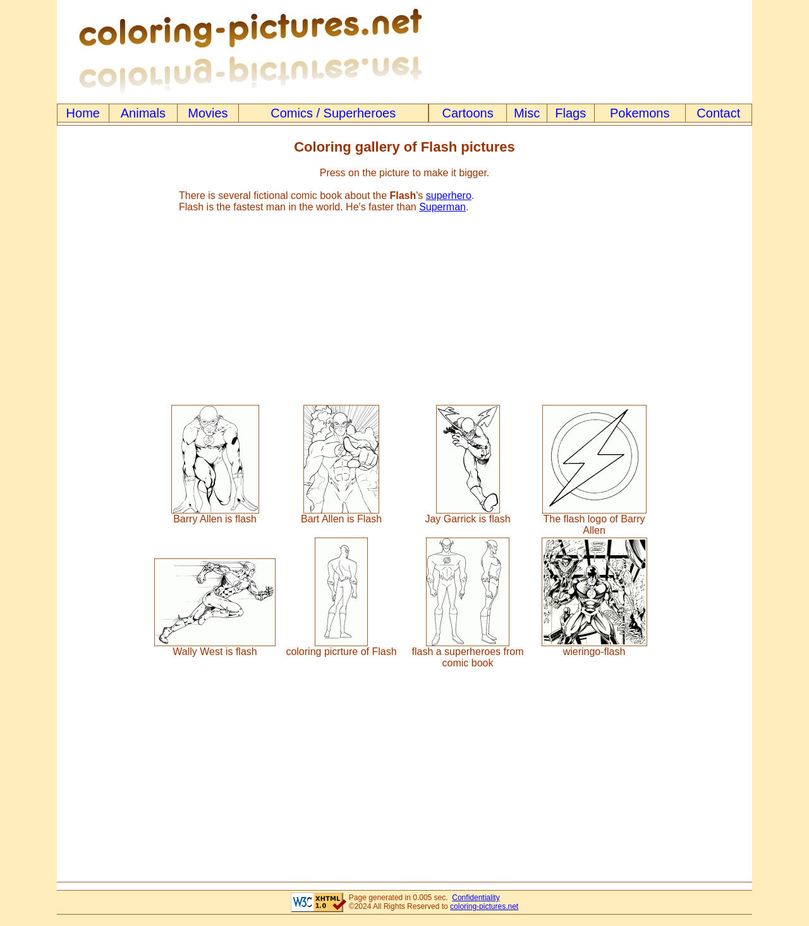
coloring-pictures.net (484, 906)
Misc (527, 113)
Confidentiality (475, 897)
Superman (442, 206)
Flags (570, 113)
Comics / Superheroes (333, 113)
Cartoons (468, 113)
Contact (718, 113)
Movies (208, 113)
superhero (448, 195)
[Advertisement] (404, 303)
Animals (143, 113)
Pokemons (640, 113)
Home (83, 113)
